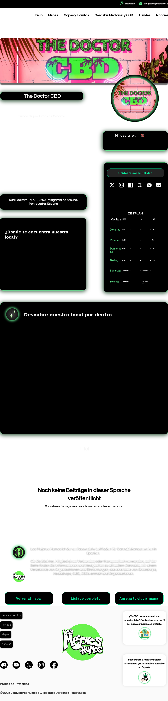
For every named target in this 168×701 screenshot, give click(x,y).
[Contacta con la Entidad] (135, 172)
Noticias (6, 644)
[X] (29, 665)
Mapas (5, 634)
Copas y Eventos (11, 615)
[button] (144, 677)
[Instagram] (41, 665)
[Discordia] (4, 665)
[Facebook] (54, 665)
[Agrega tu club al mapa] (139, 598)
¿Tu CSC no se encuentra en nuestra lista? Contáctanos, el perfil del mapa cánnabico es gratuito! (144, 620)
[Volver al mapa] (29, 598)
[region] (144, 633)
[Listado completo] (86, 598)
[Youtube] (16, 665)
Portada (6, 625)
